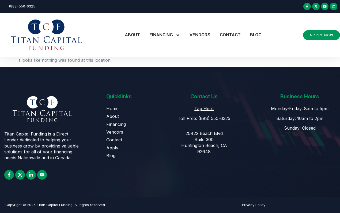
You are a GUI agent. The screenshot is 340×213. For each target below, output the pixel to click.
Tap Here (204, 108)
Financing (164, 35)
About (132, 34)
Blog (256, 34)
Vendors (200, 34)
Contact (230, 34)
